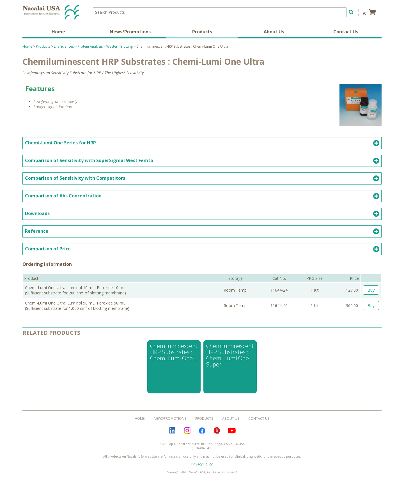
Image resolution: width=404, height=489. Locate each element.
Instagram (187, 431)
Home (58, 32)
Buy (371, 290)
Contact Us (345, 32)
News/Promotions (130, 32)
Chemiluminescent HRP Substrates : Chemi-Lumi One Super (230, 356)
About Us (274, 32)
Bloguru (217, 431)
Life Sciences (64, 47)
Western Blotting (119, 47)
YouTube (232, 431)
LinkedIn (172, 431)
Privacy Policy (202, 464)
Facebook (202, 431)
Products (202, 32)
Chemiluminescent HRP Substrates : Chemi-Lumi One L (174, 353)
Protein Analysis (90, 47)
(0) (369, 12)
